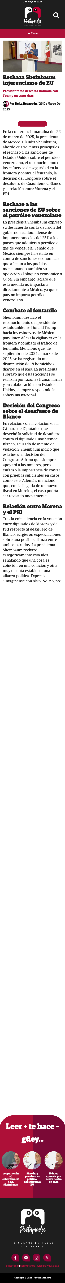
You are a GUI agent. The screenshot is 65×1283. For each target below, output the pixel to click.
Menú (34, 33)
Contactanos (27, 1266)
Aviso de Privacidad (48, 1266)
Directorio (12, 1266)
